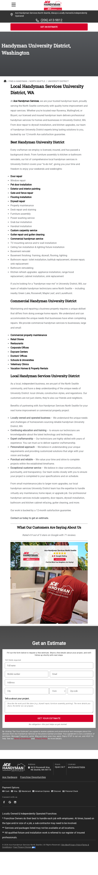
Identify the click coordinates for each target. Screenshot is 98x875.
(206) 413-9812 (51, 20)
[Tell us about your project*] (49, 707)
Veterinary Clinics (19, 364)
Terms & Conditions (22, 739)
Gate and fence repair (21, 193)
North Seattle (37, 81)
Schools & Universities (22, 360)
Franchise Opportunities (33, 777)
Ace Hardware (9, 777)
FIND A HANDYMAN (18, 81)
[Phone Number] (26, 674)
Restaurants (16, 343)
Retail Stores (17, 339)
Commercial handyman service (26, 238)
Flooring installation (21, 197)
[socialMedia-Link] (5, 802)
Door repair (16, 176)
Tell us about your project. (17, 698)
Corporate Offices (19, 347)
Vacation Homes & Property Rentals (29, 368)
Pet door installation (21, 184)
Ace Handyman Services (26, 101)
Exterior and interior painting (25, 188)
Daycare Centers (19, 351)
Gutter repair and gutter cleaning (27, 234)
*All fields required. (13, 660)
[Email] (71, 674)
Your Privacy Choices (24, 847)
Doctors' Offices (18, 356)
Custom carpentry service (23, 230)
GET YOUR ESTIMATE (49, 718)
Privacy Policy (41, 739)
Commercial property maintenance (28, 335)
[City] (27, 691)
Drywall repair (17, 201)
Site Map (65, 845)
